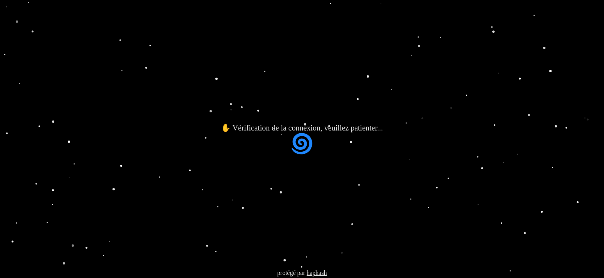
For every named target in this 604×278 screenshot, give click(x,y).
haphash (317, 273)
